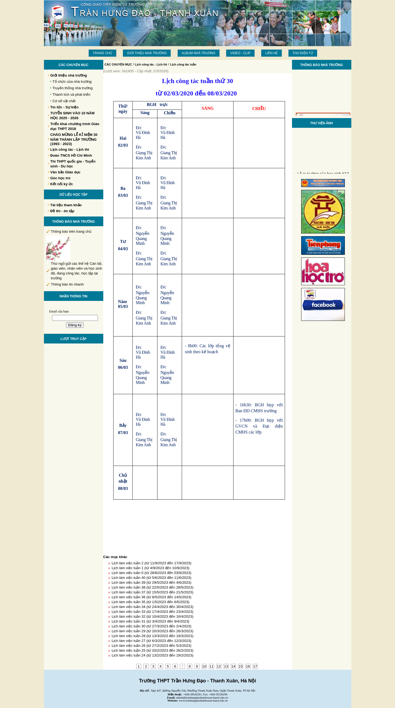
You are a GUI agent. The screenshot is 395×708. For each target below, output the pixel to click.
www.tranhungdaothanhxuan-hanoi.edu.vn (203, 700)
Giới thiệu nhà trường (147, 53)
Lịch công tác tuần (183, 64)
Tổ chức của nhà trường (72, 82)
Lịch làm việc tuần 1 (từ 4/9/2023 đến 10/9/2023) (150, 568)
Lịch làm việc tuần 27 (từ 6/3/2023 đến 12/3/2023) (151, 641)
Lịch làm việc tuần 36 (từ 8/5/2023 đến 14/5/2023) (151, 597)
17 (255, 666)
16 (248, 666)
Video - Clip (240, 53)
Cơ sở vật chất (64, 101)
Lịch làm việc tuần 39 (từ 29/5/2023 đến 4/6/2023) (151, 582)
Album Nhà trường (198, 53)
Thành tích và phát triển (72, 94)
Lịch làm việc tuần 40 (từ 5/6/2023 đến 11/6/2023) (151, 578)
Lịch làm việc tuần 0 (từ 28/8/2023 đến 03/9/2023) (151, 573)
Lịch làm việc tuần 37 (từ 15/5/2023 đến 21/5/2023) (152, 592)
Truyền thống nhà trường (73, 88)
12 (219, 666)
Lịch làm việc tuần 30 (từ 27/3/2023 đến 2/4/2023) (151, 626)
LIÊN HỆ (271, 53)
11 (211, 666)
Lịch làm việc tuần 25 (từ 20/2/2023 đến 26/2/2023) (152, 650)
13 (226, 666)
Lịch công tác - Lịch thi (151, 64)
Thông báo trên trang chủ (71, 231)
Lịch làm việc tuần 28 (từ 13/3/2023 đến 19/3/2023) (152, 636)
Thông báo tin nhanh (67, 284)
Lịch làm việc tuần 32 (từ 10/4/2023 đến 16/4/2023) (152, 616)
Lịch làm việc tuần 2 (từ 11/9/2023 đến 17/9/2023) (151, 563)
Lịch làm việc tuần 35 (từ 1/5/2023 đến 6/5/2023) (150, 602)
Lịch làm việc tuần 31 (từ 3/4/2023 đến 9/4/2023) (150, 621)
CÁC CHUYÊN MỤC (118, 64)
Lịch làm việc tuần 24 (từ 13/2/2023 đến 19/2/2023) (152, 655)
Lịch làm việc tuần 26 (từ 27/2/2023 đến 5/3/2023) (151, 646)
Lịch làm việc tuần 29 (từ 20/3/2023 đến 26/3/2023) (152, 631)
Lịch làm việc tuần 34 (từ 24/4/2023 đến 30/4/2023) (152, 607)
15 (241, 666)
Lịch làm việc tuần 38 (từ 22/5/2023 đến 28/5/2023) (152, 587)
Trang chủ (102, 53)
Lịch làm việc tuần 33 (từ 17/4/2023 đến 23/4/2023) (152, 612)
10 (204, 666)
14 (233, 666)
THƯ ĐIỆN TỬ (303, 53)
